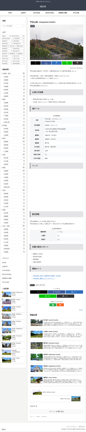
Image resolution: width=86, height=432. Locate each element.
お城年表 (4, 266)
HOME (4, 262)
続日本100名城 (6, 274)
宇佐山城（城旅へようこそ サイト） (44, 278)
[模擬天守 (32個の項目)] (20, 38)
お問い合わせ (81, 427)
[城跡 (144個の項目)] (7, 36)
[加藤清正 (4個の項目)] (21, 54)
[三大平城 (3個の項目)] (19, 56)
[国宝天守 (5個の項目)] (5, 54)
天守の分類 (5, 282)
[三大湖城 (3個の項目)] (7, 56)
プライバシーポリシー (71, 427)
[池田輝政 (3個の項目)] (7, 64)
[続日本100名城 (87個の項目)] (8, 38)
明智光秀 (42, 285)
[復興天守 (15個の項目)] (7, 41)
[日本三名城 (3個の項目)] (8, 59)
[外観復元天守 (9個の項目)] (19, 43)
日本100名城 (6, 270)
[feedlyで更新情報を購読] (54, 304)
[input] (13, 26)
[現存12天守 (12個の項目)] (7, 43)
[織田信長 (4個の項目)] (13, 54)
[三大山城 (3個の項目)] (19, 59)
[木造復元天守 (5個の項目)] (19, 51)
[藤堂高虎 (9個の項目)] (5, 46)
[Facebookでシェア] (47, 63)
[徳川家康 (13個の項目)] (19, 41)
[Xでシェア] (38, 63)
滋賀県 (32, 285)
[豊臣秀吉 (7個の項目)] (7, 49)
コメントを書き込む (56, 412)
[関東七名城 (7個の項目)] (20, 46)
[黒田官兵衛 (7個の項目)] (19, 49)
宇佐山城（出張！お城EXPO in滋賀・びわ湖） (47, 276)
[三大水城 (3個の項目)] (7, 61)
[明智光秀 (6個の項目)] (7, 51)
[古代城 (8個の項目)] (13, 46)
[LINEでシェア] (65, 63)
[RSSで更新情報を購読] (58, 304)
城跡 (37, 285)
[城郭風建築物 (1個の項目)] (19, 64)
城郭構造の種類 (7, 278)
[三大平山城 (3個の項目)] (19, 61)
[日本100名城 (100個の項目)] (18, 36)
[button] (74, 63)
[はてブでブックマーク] (56, 63)
